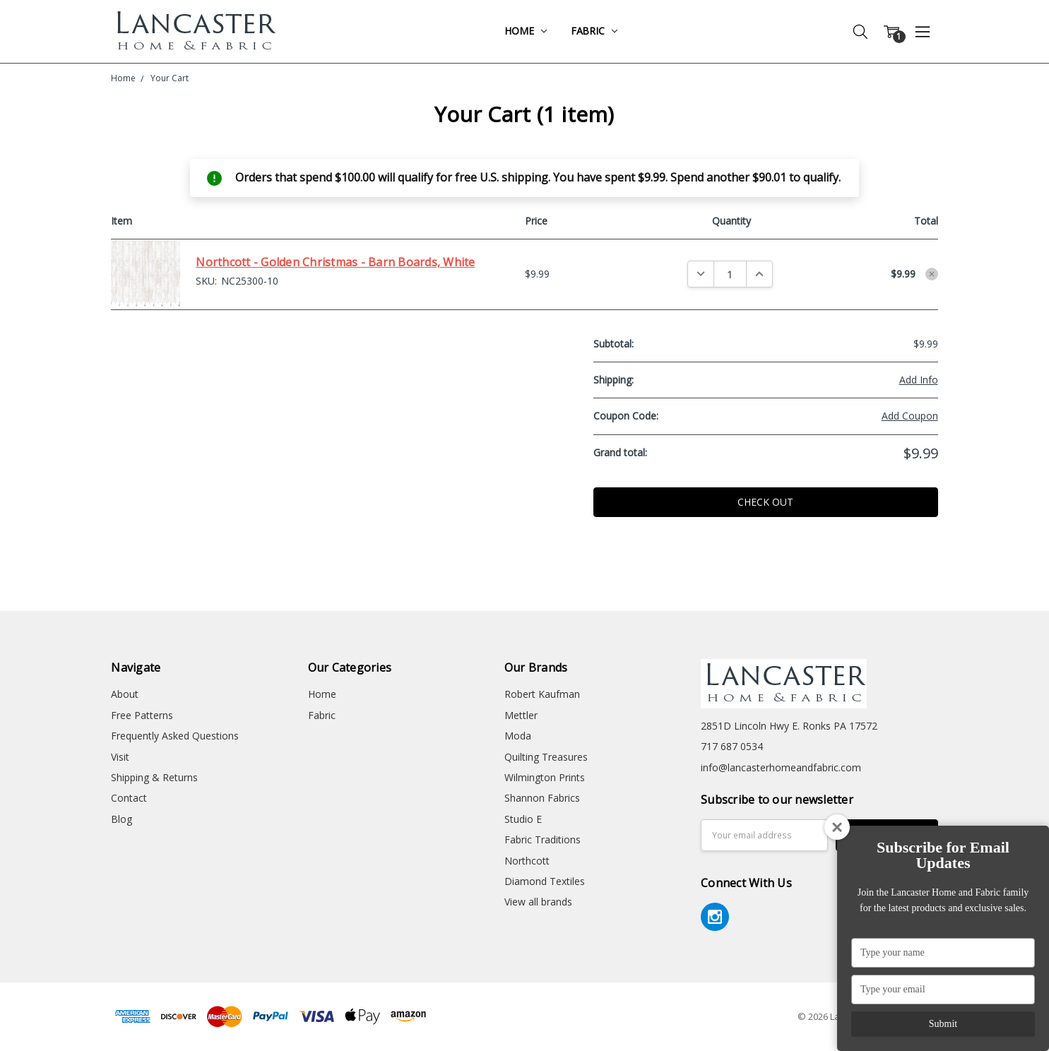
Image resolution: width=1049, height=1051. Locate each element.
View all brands (538, 901)
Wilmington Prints (544, 777)
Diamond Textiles (544, 881)
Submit (943, 1024)
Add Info (918, 379)
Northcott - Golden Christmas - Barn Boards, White (335, 262)
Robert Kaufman (542, 694)
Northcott (527, 860)
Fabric (594, 30)
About (124, 694)
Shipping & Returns (154, 777)
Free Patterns (142, 715)
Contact (129, 797)
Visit (120, 757)
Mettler (521, 715)
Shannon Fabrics (542, 797)
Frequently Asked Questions (175, 735)
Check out (765, 502)
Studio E (523, 819)
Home (525, 30)
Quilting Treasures (546, 757)
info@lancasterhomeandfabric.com (781, 767)
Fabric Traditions (542, 839)
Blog (121, 819)
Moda (517, 735)
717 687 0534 (732, 746)
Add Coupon (910, 415)
